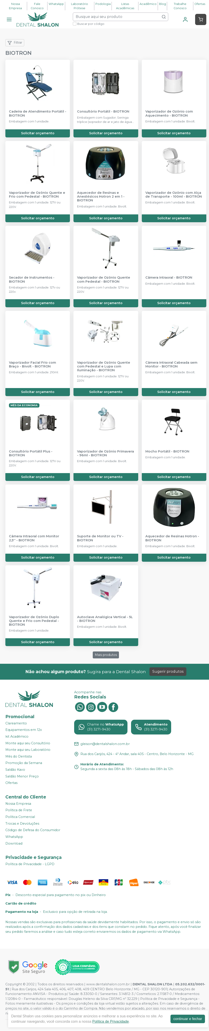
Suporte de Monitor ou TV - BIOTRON (100, 538)
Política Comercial (20, 817)
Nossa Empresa (15, 6)
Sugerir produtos (167, 671)
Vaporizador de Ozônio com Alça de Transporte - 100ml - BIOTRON (173, 195)
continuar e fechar (187, 1019)
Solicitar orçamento (37, 133)
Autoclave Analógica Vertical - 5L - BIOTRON (105, 619)
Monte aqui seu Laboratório (27, 750)
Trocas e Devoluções (22, 824)
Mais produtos (106, 655)
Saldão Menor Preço (22, 776)
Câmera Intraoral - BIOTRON (168, 278)
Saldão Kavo (15, 770)
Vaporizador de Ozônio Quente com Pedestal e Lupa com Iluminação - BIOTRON (103, 366)
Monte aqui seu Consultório (27, 743)
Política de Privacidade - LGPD (29, 864)
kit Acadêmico (16, 736)
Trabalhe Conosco (180, 6)
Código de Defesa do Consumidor (32, 830)
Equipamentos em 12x (23, 730)
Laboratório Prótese (79, 6)
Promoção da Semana (23, 763)
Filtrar (14, 43)
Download (13, 843)
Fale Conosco (37, 6)
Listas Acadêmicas (125, 6)
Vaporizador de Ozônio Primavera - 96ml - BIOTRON (105, 453)
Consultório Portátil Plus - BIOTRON (30, 453)
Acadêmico (148, 4)
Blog (162, 4)
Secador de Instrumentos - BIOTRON (31, 279)
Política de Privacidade (110, 1021)
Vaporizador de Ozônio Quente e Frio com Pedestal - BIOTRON (37, 195)
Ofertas (199, 4)
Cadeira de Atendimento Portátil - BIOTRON (37, 113)
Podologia (103, 4)
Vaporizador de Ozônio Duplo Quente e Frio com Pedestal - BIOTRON (34, 621)
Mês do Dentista (18, 756)
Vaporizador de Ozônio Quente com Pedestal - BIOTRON (103, 279)
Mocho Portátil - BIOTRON (167, 451)
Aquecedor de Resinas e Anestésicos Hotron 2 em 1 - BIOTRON (101, 197)
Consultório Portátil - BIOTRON (103, 111)
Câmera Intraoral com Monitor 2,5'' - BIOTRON (34, 538)
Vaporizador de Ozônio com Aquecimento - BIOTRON (169, 113)
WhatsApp (56, 4)
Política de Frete (18, 810)
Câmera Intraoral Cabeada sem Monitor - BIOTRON (171, 364)
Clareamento (16, 723)
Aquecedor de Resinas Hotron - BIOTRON (172, 538)
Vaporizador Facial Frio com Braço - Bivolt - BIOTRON (32, 364)
